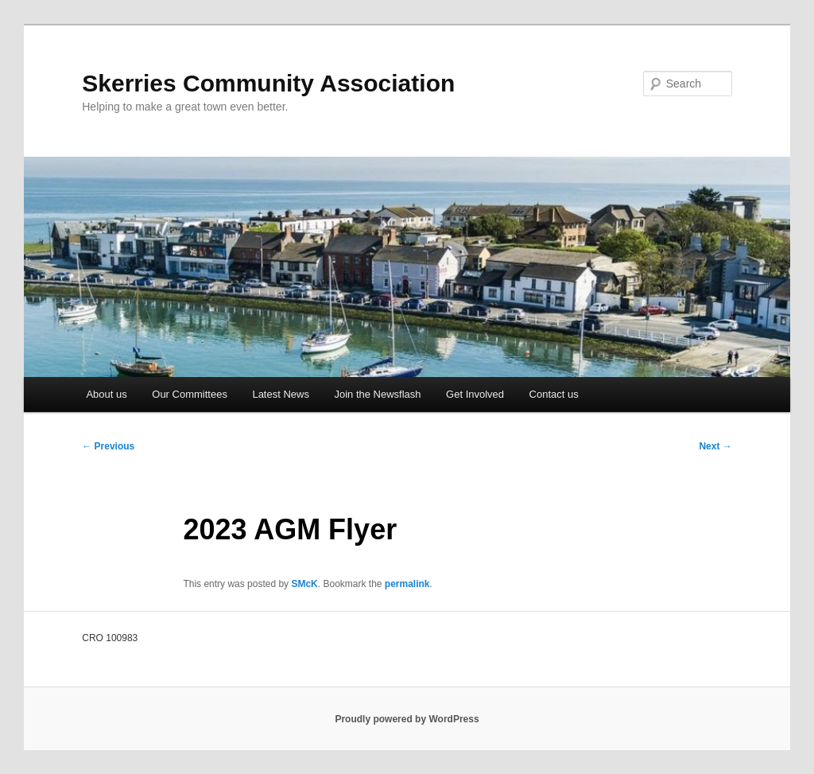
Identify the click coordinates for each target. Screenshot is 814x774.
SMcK (304, 583)
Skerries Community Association (268, 83)
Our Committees (189, 394)
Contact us (554, 394)
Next (715, 446)
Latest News (280, 394)
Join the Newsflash (377, 394)
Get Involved (475, 394)
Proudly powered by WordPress (407, 719)
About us (106, 394)
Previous (108, 446)
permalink (407, 583)
